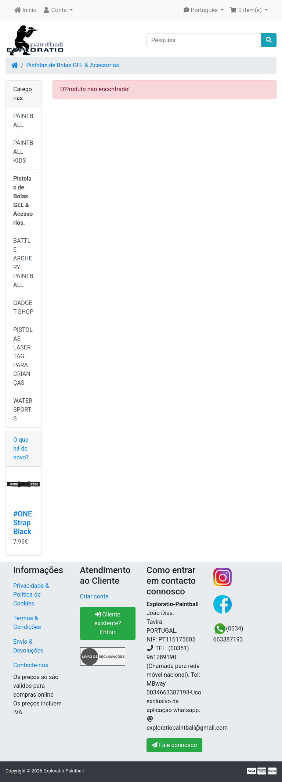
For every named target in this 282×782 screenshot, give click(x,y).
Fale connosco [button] (174, 745)
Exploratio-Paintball (63, 771)
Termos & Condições (27, 622)
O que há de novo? (21, 448)
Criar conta (94, 596)
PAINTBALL (23, 120)
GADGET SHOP (23, 307)
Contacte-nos (30, 665)
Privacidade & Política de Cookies (31, 594)
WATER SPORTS (22, 409)
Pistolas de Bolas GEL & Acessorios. (73, 65)
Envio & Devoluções (28, 646)
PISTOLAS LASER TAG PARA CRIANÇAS (23, 356)
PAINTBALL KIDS (23, 151)
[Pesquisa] (204, 40)
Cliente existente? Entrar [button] (107, 623)
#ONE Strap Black (22, 522)
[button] (58, 10)
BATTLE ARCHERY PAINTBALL (23, 262)
